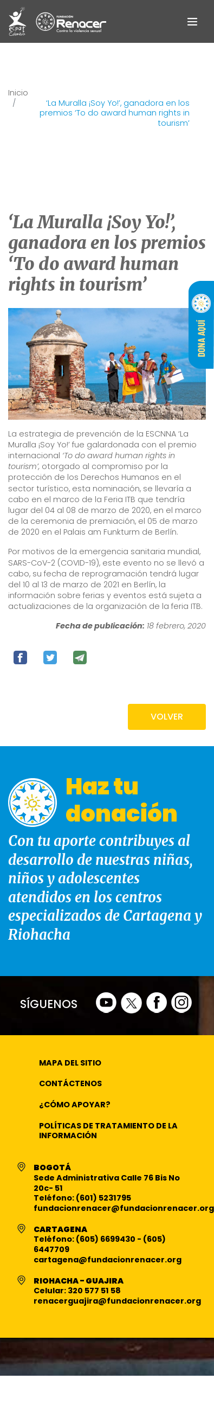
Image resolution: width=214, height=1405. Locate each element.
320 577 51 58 (94, 1290)
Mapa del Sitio (70, 1062)
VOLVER (167, 716)
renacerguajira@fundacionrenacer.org (117, 1300)
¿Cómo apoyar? (75, 1104)
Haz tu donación (122, 800)
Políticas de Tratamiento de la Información (108, 1130)
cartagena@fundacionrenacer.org (107, 1259)
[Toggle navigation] (192, 21)
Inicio (18, 93)
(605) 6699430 (106, 1239)
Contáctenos (70, 1083)
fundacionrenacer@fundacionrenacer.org (124, 1208)
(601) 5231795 (103, 1197)
